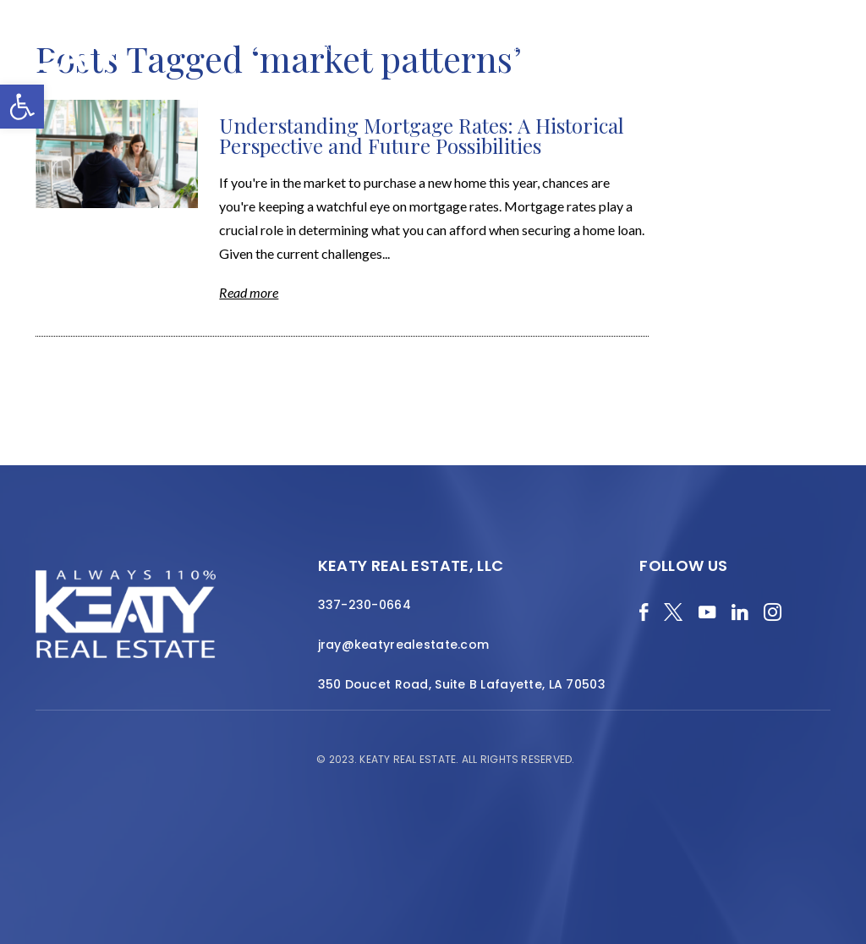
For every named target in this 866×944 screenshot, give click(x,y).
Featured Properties (496, 48)
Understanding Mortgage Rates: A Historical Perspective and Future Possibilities (421, 135)
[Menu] (840, 67)
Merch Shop (198, 48)
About (407, 48)
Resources (685, 48)
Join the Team (768, 48)
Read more (248, 292)
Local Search (605, 48)
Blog (257, 48)
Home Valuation (330, 48)
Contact (797, 56)
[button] (22, 107)
